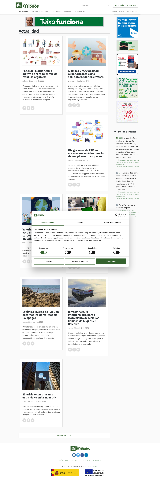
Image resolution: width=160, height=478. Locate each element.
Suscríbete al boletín (125, 5)
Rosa (120, 173)
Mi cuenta (132, 12)
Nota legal (76, 460)
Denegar (49, 261)
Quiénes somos (64, 460)
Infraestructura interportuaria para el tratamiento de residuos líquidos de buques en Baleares (83, 318)
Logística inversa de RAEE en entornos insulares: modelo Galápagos (40, 315)
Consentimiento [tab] (47, 222)
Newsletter (97, 460)
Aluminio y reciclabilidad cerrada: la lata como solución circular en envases (86, 74)
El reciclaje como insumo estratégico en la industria (39, 396)
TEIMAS (95, 466)
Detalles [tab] (80, 222)
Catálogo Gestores (40, 12)
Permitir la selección (80, 261)
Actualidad (24, 12)
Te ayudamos (79, 12)
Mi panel (67, 12)
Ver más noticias (64, 436)
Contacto (86, 460)
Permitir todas (111, 261)
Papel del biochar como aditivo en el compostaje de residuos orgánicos (39, 74)
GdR (120, 138)
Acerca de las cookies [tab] (112, 222)
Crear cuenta (118, 12)
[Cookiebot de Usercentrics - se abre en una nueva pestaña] (116, 215)
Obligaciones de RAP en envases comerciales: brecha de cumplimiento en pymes (86, 153)
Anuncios (57, 12)
